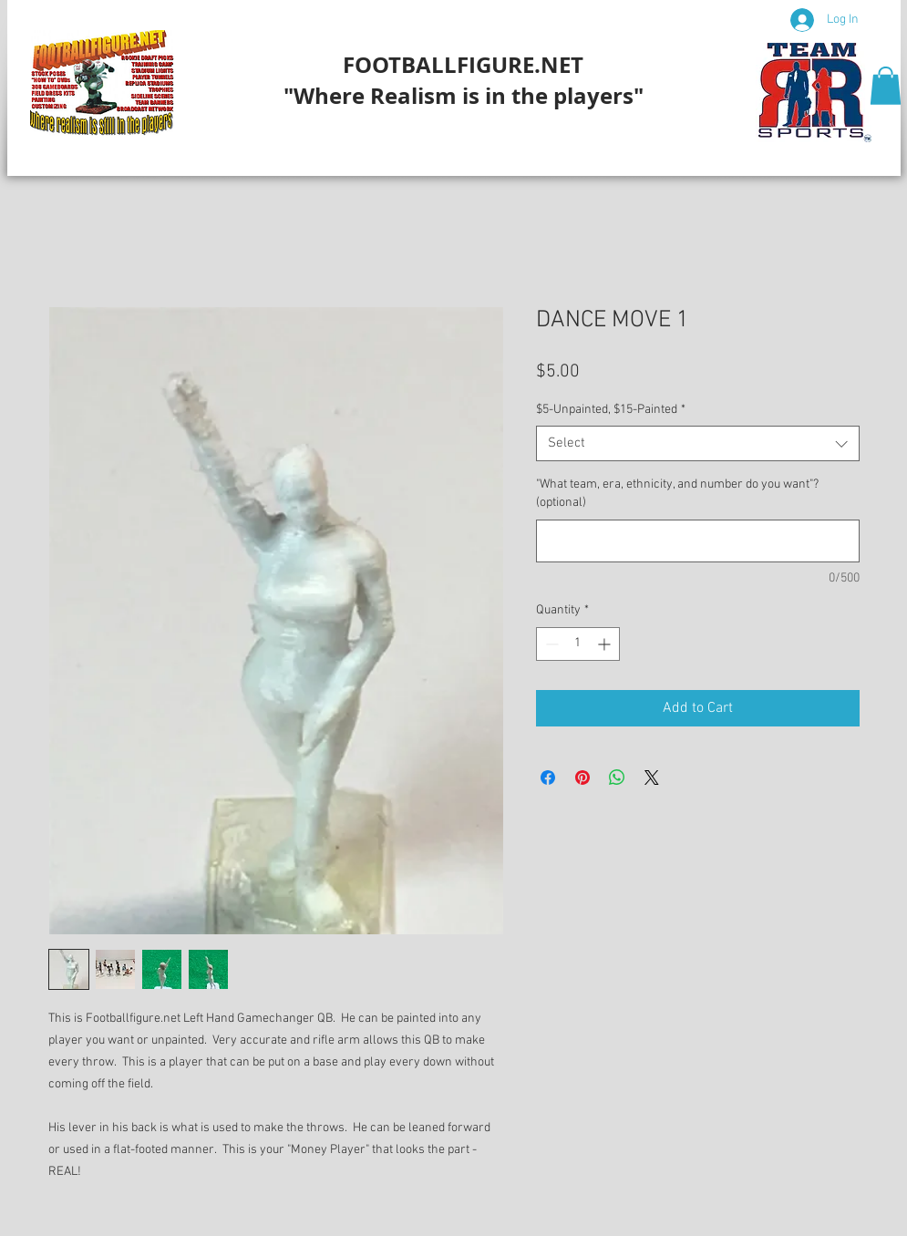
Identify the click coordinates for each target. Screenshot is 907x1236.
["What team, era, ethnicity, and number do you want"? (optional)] (698, 541)
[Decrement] (550, 644)
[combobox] (698, 443)
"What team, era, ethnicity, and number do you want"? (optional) (677, 493)
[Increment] (605, 644)
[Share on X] (652, 777)
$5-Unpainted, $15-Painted (610, 409)
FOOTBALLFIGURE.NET (463, 64)
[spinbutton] (578, 644)
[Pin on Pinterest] (582, 777)
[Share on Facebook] (548, 777)
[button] (886, 86)
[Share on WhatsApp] (617, 777)
